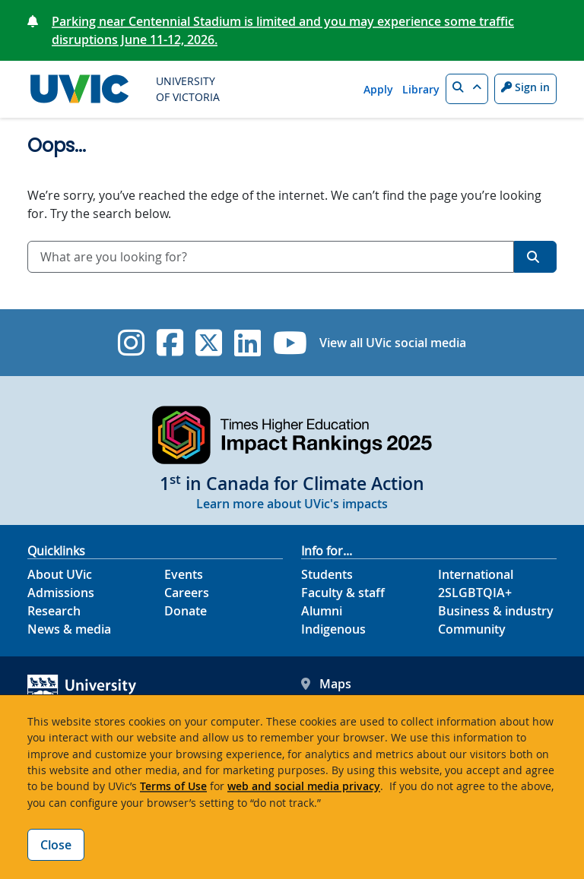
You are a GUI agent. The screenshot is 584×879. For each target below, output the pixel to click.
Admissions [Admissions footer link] (60, 592)
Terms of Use (173, 786)
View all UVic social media (392, 342)
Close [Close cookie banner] (55, 844)
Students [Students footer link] (327, 574)
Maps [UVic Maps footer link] (326, 684)
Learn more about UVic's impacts (292, 503)
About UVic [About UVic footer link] (59, 574)
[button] (467, 89)
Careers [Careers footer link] (186, 592)
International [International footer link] (475, 574)
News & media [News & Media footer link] (69, 629)
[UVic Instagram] (131, 342)
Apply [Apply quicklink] (378, 89)
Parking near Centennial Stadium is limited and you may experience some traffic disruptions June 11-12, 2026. (283, 30)
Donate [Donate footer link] (185, 610)
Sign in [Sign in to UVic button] (525, 87)
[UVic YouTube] (290, 342)
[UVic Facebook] (170, 342)
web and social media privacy (303, 786)
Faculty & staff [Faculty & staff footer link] (343, 592)
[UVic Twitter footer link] (208, 342)
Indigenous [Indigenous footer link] (333, 629)
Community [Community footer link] (472, 629)
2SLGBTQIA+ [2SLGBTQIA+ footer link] (475, 592)
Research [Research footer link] (54, 610)
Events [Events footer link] (183, 574)
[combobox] (270, 257)
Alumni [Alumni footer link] (321, 610)
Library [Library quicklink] (421, 89)
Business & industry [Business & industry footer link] (496, 610)
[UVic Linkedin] (247, 342)
